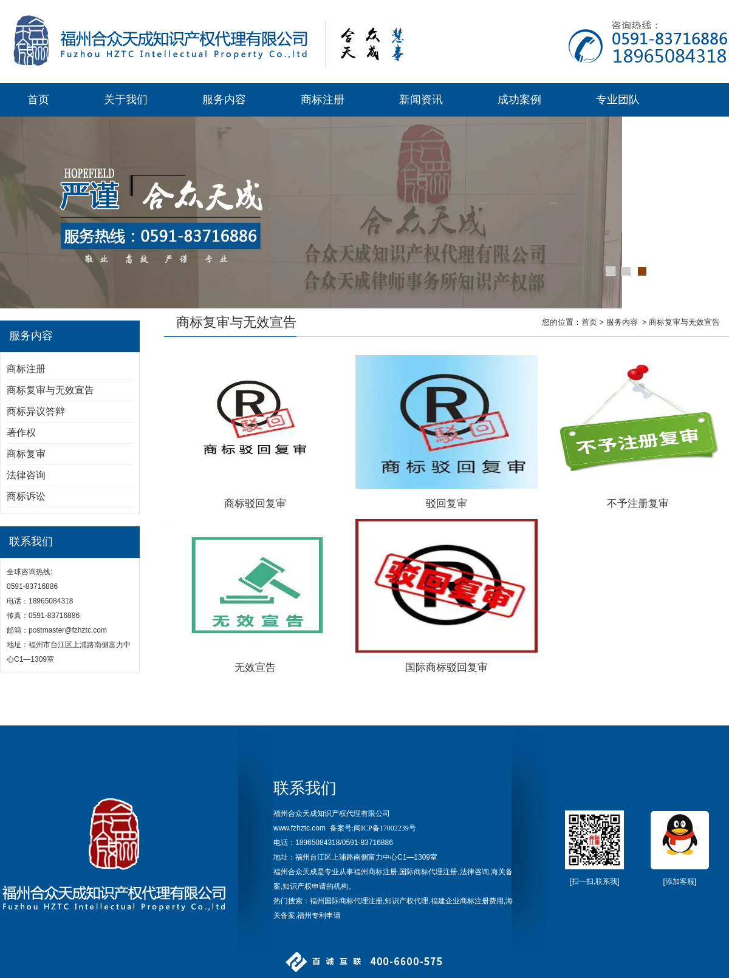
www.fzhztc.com (299, 828)
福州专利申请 (319, 915)
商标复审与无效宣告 (50, 390)
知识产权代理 (406, 901)
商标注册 (322, 99)
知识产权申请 (304, 886)
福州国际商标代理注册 (346, 901)
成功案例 (519, 99)
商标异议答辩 (36, 411)
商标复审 (26, 454)
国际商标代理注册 (428, 872)
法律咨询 (26, 475)
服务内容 (224, 99)
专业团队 (618, 99)
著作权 (21, 432)
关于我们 (126, 99)
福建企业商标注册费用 (467, 901)
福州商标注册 (375, 872)
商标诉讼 (26, 496)
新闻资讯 (421, 99)
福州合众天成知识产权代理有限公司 (331, 813)
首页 (38, 99)
